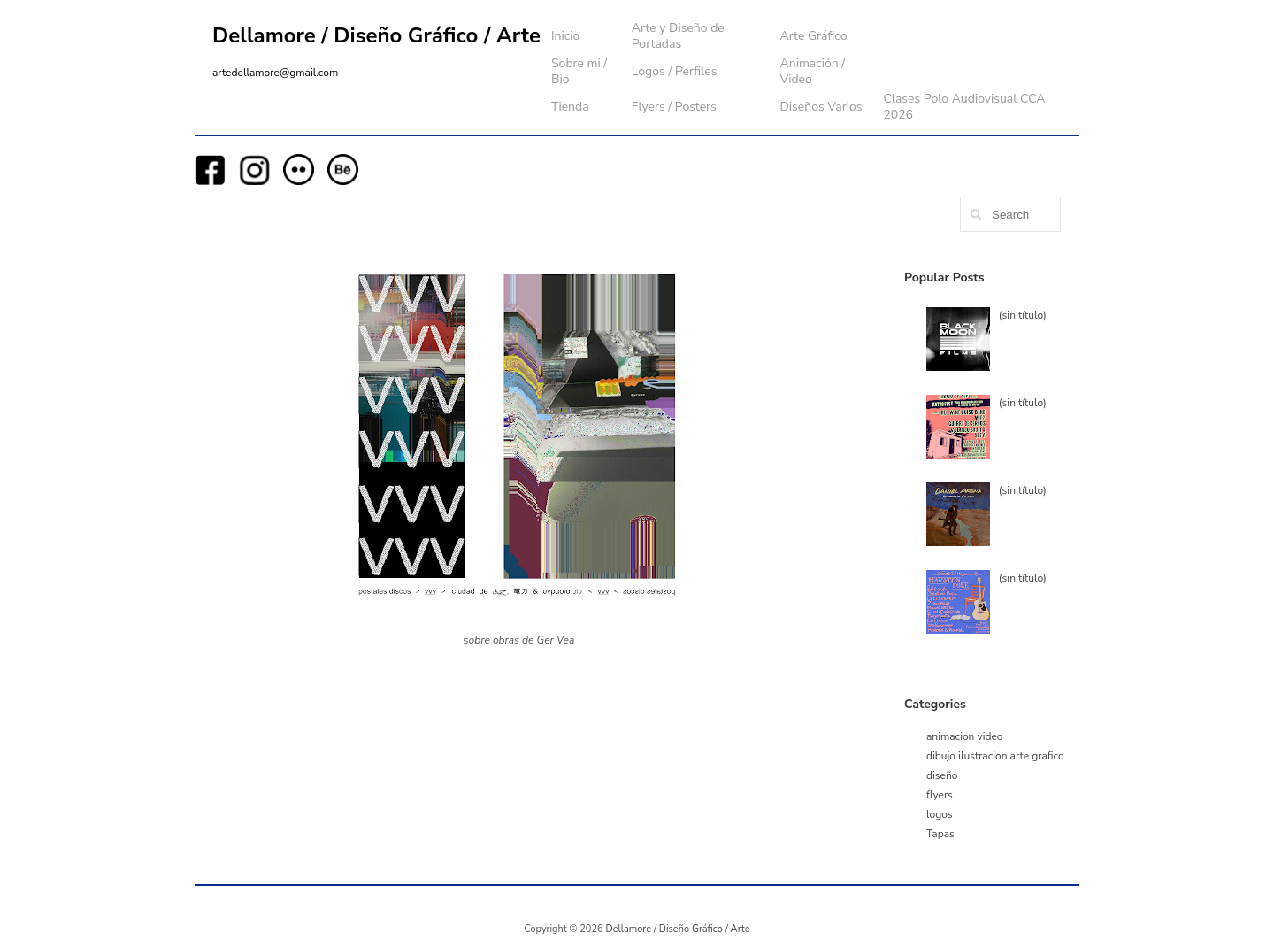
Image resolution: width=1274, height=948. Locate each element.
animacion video (964, 736)
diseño (941, 775)
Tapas (940, 834)
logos (939, 814)
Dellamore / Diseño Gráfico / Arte (376, 35)
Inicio (565, 35)
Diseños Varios (820, 106)
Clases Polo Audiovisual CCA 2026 (964, 106)
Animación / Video (812, 71)
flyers (939, 795)
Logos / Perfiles (675, 71)
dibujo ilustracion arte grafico (995, 756)
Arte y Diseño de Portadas (678, 35)
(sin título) (1023, 315)
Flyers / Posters (674, 106)
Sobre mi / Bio (579, 71)
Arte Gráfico (813, 35)
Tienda (570, 106)
